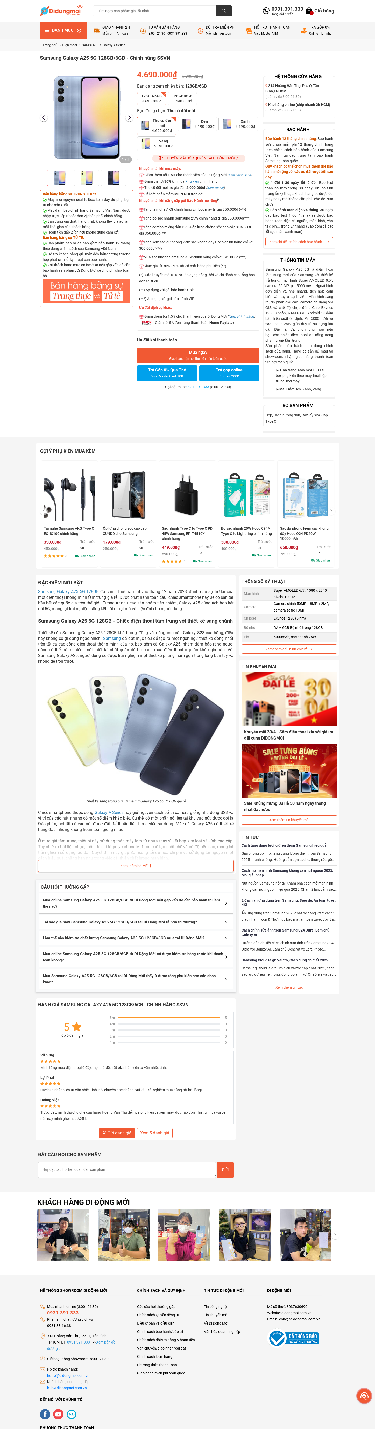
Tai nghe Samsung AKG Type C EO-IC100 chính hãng (128, 531)
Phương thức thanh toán (157, 1365)
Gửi (225, 1169)
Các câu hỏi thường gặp (156, 1307)
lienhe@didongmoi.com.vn (299, 1319)
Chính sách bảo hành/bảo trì (160, 1332)
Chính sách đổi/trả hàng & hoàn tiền (166, 1340)
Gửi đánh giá (116, 1133)
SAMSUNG (91, 45)
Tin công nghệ (215, 1307)
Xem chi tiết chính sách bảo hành (299, 242)
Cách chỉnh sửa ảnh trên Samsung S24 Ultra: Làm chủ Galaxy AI (285, 932)
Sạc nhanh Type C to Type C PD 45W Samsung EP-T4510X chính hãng (246, 533)
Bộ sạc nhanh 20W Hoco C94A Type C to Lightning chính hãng (305, 531)
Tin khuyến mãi (216, 1315)
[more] (364, 1396)
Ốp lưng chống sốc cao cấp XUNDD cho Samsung (184, 531)
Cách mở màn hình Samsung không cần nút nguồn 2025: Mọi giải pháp (287, 872)
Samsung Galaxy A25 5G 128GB (68, 591)
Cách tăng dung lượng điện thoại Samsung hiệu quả (284, 845)
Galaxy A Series (114, 45)
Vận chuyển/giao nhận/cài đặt (161, 1348)
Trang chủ (52, 45)
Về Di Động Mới (216, 1323)
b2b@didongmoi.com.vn (67, 1388)
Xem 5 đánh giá (154, 1133)
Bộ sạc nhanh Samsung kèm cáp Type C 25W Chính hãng (67, 531)
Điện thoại (71, 45)
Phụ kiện (192, 181)
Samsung (112, 638)
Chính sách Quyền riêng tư (158, 1315)
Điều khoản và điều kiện (155, 1323)
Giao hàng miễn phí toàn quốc (161, 1373)
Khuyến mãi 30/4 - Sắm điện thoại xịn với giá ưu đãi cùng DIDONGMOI (288, 735)
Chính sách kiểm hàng (154, 1356)
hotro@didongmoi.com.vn (68, 1375)
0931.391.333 (285, 9)
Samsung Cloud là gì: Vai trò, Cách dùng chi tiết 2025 (285, 960)
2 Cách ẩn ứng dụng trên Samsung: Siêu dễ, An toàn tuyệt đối (289, 902)
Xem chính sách (239, 175)
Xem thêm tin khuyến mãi (289, 820)
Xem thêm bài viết (135, 866)
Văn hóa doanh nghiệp (222, 1332)
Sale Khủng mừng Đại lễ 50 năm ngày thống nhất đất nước (285, 806)
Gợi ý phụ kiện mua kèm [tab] (68, 451)
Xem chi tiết (215, 188)
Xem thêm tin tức (289, 987)
